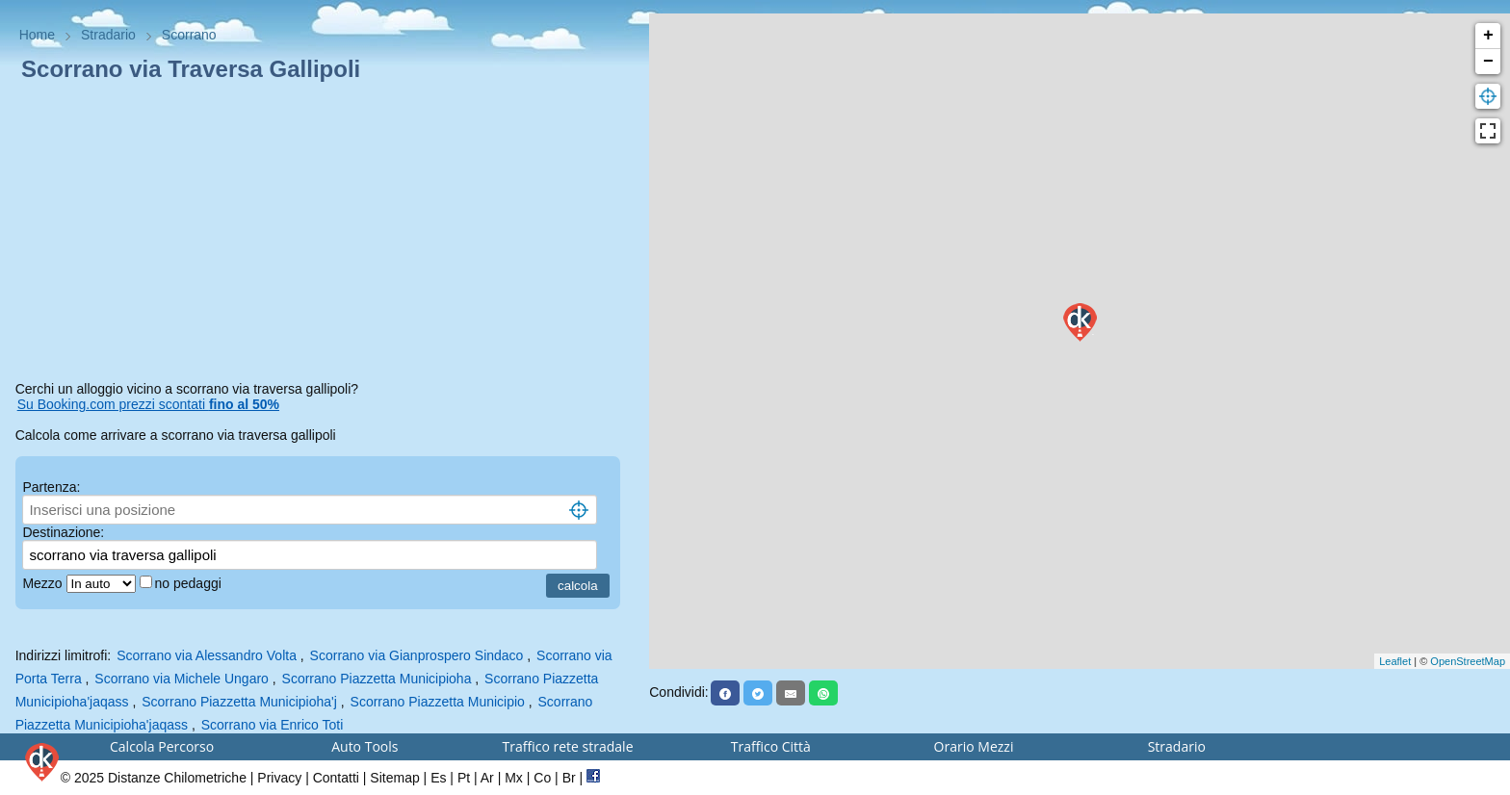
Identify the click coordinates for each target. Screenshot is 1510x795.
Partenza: (51, 487)
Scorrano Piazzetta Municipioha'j (239, 701)
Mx (514, 777)
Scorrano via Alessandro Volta (207, 655)
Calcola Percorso (162, 746)
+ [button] (1488, 35)
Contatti (336, 777)
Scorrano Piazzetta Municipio (438, 701)
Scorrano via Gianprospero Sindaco (417, 655)
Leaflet (1395, 661)
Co (542, 777)
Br (569, 777)
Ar (487, 777)
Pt (463, 777)
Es (438, 777)
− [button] (1488, 61)
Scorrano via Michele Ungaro (181, 678)
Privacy (279, 777)
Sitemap (394, 777)
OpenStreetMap (1467, 661)
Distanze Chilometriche (177, 777)
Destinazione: (63, 532)
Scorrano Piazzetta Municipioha (377, 678)
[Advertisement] (325, 235)
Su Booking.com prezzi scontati (148, 404)
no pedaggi (190, 583)
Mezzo (43, 583)
